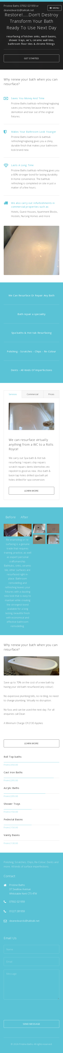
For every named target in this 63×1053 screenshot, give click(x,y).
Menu (56, 7)
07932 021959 (27, 5)
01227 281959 (17, 911)
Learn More (31, 490)
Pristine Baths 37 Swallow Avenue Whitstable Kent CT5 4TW (23, 889)
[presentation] (29, 1009)
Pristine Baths (11, 5)
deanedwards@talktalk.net (19, 10)
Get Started (31, 58)
